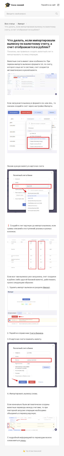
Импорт (21, 24)
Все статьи (10, 24)
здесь (23, 440)
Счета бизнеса (36, 333)
